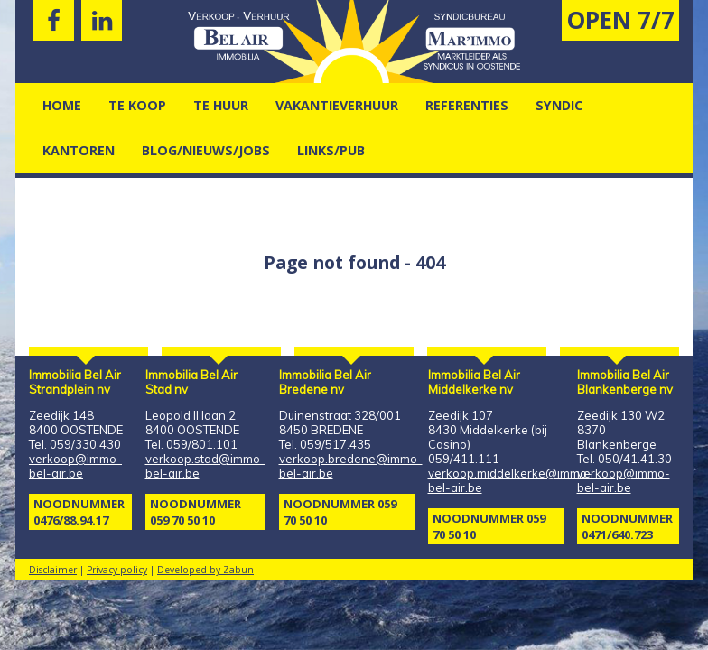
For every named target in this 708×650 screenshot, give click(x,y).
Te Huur (220, 105)
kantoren (78, 150)
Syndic (559, 105)
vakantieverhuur (336, 105)
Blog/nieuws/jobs (206, 150)
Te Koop (137, 105)
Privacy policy (117, 569)
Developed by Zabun (205, 569)
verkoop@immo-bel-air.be (75, 465)
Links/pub (331, 150)
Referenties (466, 105)
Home (61, 105)
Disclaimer (53, 569)
